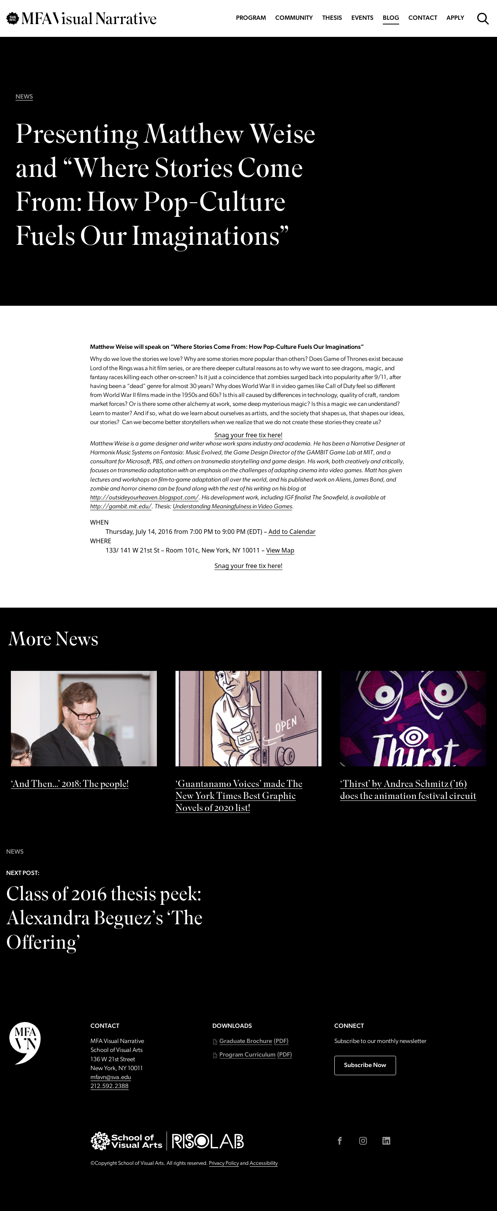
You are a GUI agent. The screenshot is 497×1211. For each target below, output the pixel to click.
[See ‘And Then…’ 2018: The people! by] (84, 732)
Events (362, 18)
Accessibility (264, 1163)
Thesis (332, 18)
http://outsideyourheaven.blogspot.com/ (144, 498)
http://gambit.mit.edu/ (120, 507)
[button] (250, 1041)
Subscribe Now (365, 1065)
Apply (455, 18)
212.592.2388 (109, 1086)
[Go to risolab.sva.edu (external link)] (208, 1141)
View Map (280, 550)
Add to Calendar (292, 531)
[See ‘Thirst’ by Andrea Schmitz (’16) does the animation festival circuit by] (413, 738)
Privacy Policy (224, 1163)
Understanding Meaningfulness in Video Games (232, 507)
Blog (391, 18)
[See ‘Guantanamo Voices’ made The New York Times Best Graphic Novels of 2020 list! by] (248, 744)
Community (294, 18)
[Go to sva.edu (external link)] (126, 1140)
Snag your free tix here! (248, 435)
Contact (422, 18)
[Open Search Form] (483, 18)
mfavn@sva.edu (110, 1077)
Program (251, 18)
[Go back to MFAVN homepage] (81, 18)
